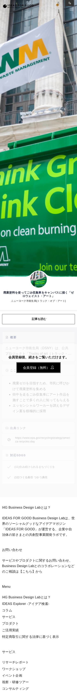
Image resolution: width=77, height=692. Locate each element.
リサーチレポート (15, 662)
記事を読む (39, 319)
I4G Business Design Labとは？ (26, 597)
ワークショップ (13, 669)
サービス (8, 617)
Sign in (69, 3)
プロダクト (10, 623)
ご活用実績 (10, 630)
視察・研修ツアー (15, 682)
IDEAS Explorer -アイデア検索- (25, 604)
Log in (58, 3)
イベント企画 (12, 675)
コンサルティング (15, 688)
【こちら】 (27, 571)
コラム (7, 610)
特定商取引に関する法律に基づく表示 (30, 636)
